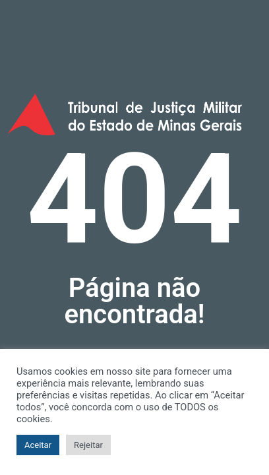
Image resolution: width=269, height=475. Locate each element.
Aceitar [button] (37, 445)
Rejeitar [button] (88, 445)
